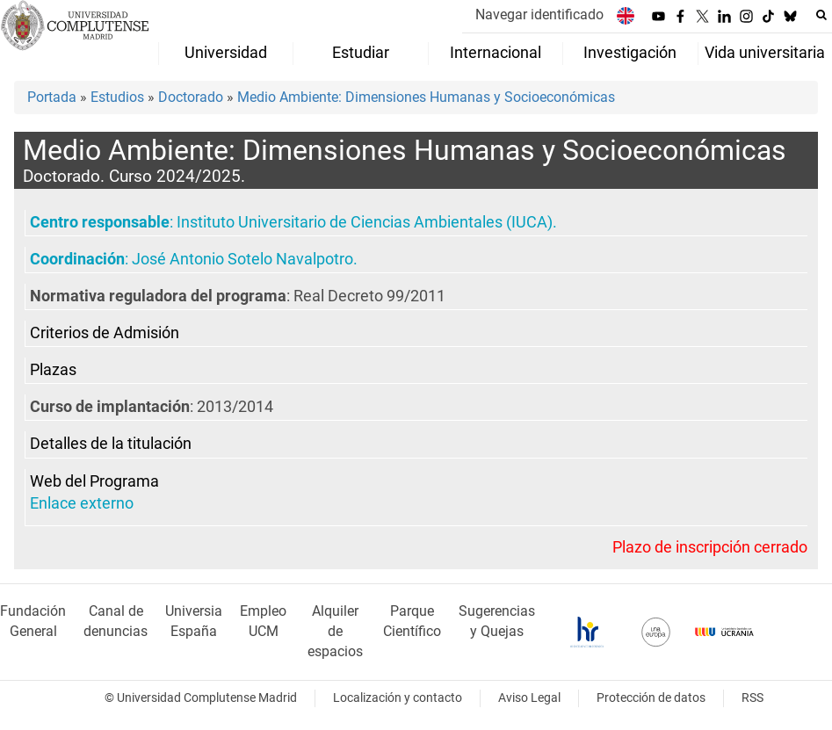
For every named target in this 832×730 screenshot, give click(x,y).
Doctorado (190, 97)
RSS (752, 697)
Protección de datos (651, 697)
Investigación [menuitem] (629, 52)
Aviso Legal (529, 697)
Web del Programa (94, 481)
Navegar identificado (539, 14)
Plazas (53, 370)
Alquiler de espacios (335, 631)
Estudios (117, 97)
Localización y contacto (397, 697)
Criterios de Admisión (104, 333)
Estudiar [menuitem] (360, 52)
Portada (51, 97)
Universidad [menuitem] (225, 52)
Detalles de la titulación (111, 443)
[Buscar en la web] (821, 15)
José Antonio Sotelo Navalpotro (242, 259)
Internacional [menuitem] (495, 52)
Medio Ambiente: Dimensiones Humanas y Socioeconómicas (426, 97)
